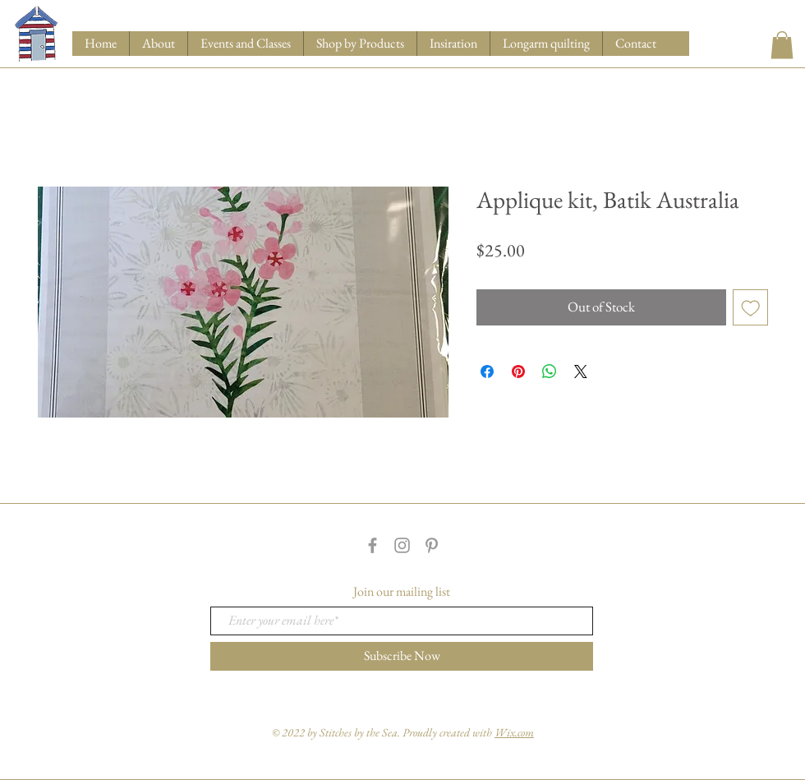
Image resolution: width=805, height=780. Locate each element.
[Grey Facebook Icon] (372, 545)
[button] (359, 43)
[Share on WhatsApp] (549, 371)
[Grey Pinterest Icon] (431, 545)
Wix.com (514, 732)
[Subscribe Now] (401, 656)
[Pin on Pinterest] (518, 371)
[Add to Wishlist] (751, 307)
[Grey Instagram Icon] (402, 545)
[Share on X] (581, 371)
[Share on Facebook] (487, 371)
